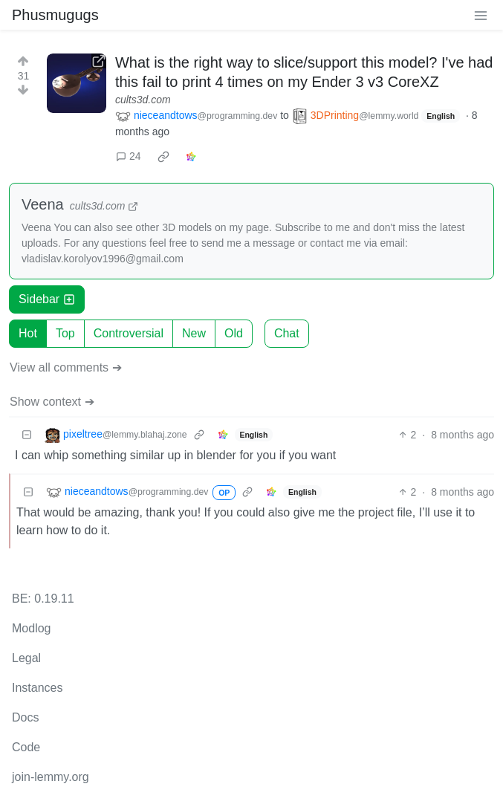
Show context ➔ (52, 401)
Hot (28, 333)
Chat (286, 333)
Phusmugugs (55, 15)
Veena (43, 204)
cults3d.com (143, 100)
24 (128, 156)
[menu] (480, 15)
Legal (26, 658)
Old (233, 333)
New (194, 333)
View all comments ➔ (66, 367)
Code (26, 747)
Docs (25, 717)
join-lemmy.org (50, 777)
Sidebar (47, 299)
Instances (37, 687)
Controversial (128, 333)
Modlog (31, 628)
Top (65, 333)
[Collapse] (27, 435)
